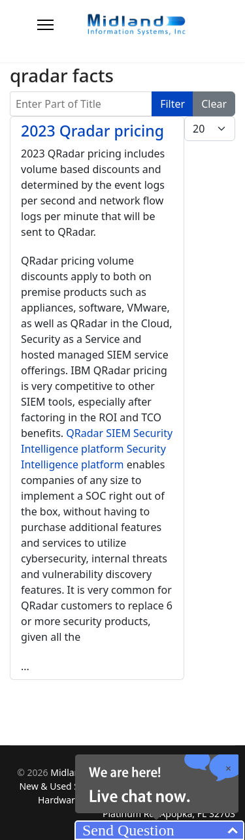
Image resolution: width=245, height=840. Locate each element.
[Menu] (45, 24)
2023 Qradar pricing (92, 130)
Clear (214, 104)
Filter (172, 104)
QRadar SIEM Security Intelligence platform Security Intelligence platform (96, 449)
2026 (39, 772)
